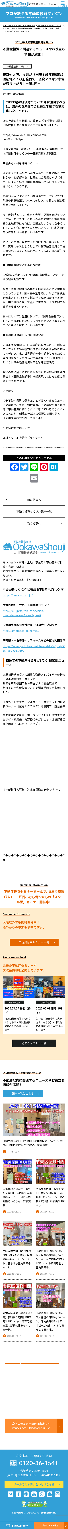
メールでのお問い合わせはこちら (37, 1484)
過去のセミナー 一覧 (37, 1043)
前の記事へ (23, 499)
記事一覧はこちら (25, 1093)
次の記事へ (44, 523)
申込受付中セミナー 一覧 (37, 942)
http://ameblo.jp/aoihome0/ (21, 630)
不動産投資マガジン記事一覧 (34, 511)
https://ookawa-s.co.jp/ (18, 595)
